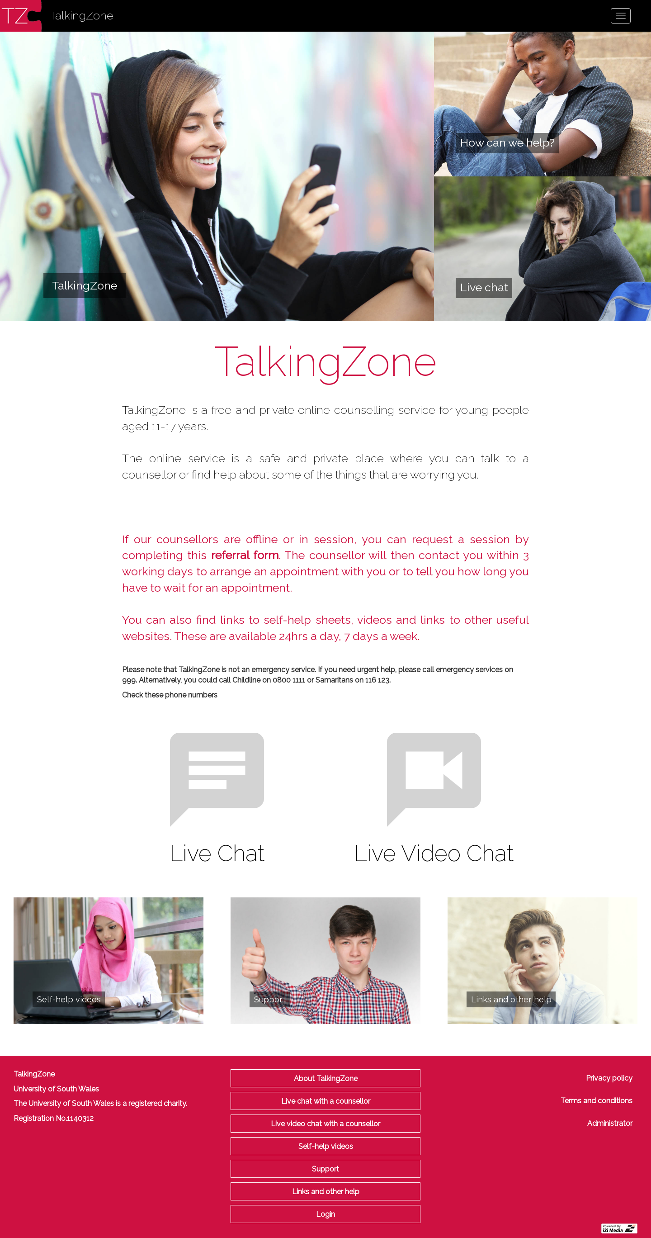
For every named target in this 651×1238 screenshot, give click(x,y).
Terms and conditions (596, 1100)
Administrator (609, 1123)
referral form (244, 555)
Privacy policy (609, 1078)
